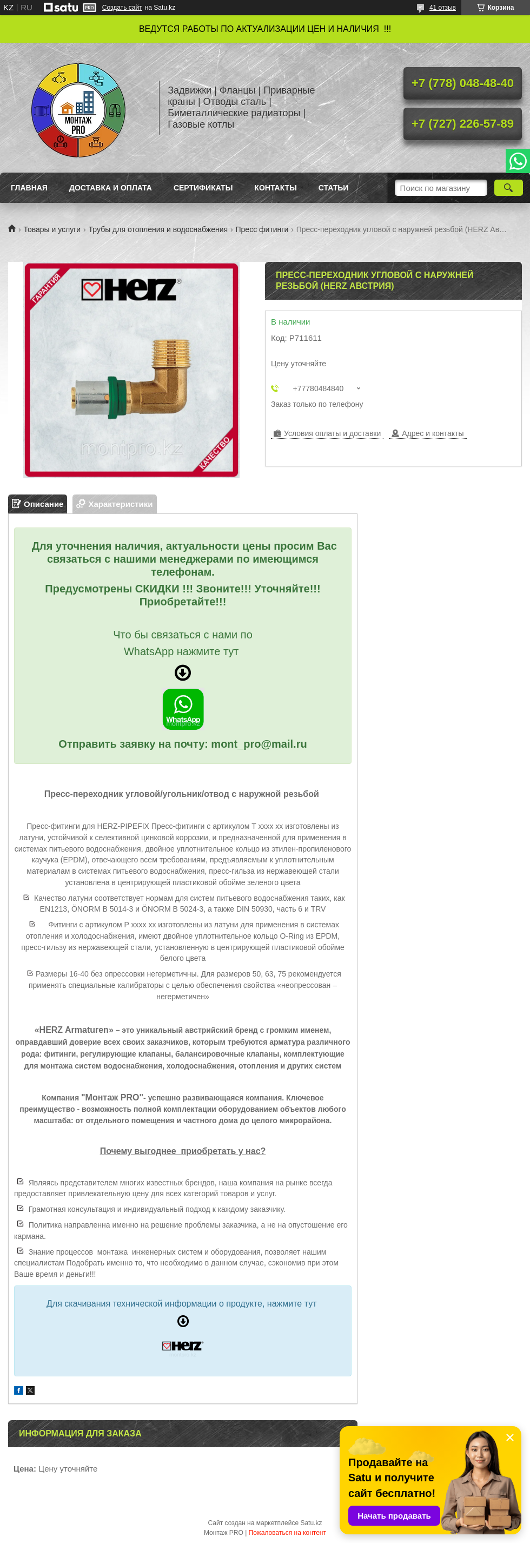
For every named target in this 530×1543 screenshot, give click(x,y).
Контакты (275, 187)
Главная (29, 187)
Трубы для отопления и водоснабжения (158, 229)
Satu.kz (311, 1523)
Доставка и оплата (110, 187)
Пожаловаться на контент (287, 1533)
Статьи (334, 187)
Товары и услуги (52, 229)
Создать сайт (122, 7)
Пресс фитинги (262, 229)
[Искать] (508, 188)
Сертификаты (203, 187)
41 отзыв (442, 7)
